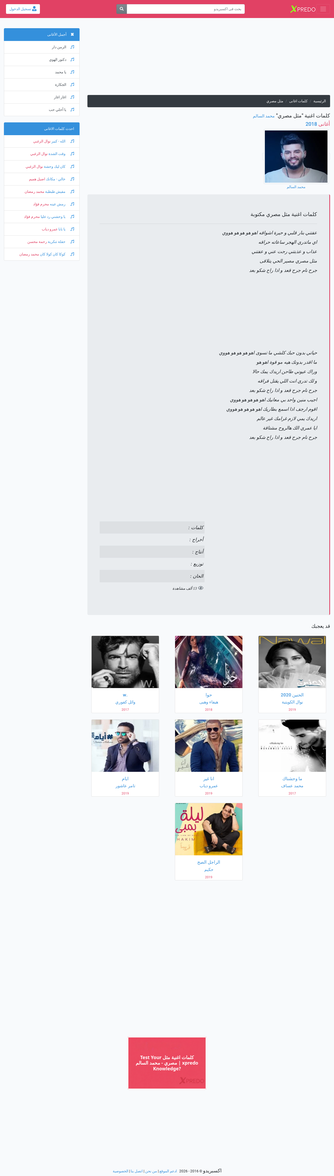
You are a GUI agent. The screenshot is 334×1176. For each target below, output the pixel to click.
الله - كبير (62, 141)
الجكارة (64, 84)
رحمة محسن (37, 242)
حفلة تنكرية (60, 242)
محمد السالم (264, 116)
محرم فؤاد (41, 204)
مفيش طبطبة (59, 191)
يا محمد (64, 72)
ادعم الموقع (168, 1171)
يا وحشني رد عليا (57, 216)
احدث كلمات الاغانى (59, 129)
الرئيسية (319, 101)
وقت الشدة (61, 154)
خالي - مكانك (59, 179)
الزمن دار (63, 47)
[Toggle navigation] (323, 9)
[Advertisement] (208, 58)
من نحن (151, 1171)
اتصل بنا (137, 1171)
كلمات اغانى (298, 101)
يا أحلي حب (61, 110)
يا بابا (66, 229)
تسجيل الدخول (23, 9)
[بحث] (121, 9)
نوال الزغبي (42, 141)
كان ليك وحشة (58, 166)
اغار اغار (64, 97)
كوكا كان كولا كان (56, 254)
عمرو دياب (50, 229)
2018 (318, 124)
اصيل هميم (37, 179)
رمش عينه (61, 204)
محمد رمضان (34, 191)
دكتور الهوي (61, 59)
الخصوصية (120, 1171)
